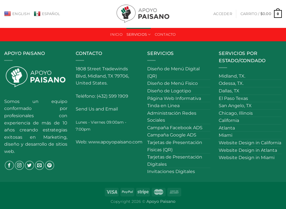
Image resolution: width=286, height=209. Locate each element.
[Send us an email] (39, 165)
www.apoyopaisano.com (115, 142)
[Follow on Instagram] (19, 165)
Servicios (139, 34)
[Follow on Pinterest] (49, 165)
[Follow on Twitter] (29, 165)
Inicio (116, 34)
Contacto (165, 34)
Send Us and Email (97, 109)
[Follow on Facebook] (9, 165)
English (17, 14)
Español (47, 14)
